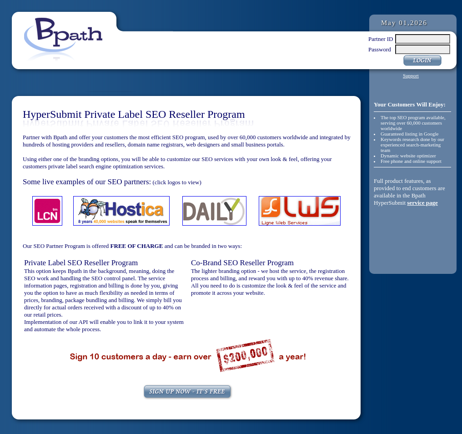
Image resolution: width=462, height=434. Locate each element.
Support (411, 75)
